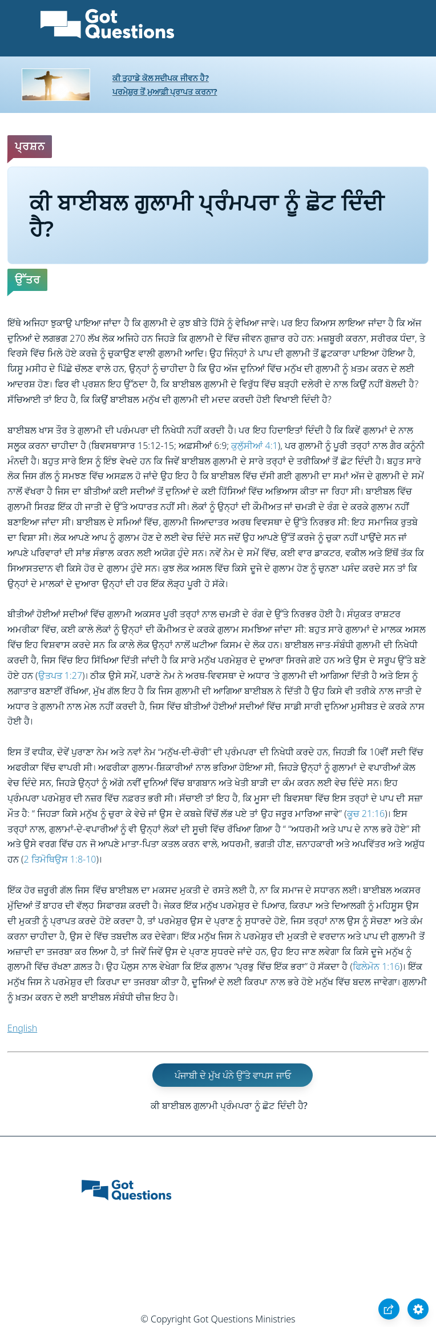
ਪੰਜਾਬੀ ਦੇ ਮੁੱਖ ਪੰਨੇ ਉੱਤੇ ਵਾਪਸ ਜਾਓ (233, 1075)
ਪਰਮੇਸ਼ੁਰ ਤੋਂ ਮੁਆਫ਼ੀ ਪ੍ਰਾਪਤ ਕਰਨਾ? (164, 91)
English (22, 1028)
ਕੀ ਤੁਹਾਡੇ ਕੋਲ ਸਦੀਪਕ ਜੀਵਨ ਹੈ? (160, 77)
